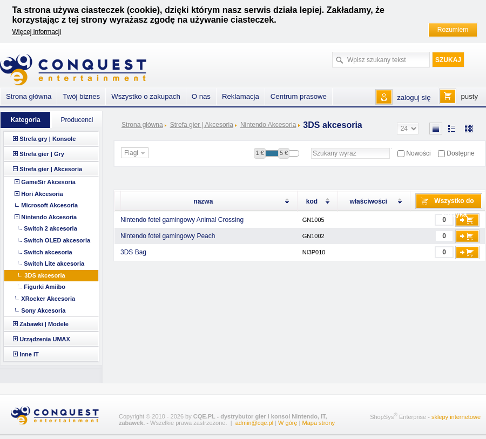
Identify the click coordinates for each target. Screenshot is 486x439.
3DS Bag (133, 252)
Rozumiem (452, 29)
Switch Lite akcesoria (54, 263)
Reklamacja (240, 96)
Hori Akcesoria (42, 194)
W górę (287, 423)
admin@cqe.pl (254, 423)
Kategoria (25, 120)
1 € (259, 153)
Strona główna (142, 125)
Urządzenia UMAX (44, 339)
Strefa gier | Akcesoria (201, 125)
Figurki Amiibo (44, 286)
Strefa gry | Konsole (47, 139)
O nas (201, 96)
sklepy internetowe (456, 417)
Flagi (135, 153)
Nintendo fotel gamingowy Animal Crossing (182, 220)
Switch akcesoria (48, 252)
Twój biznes (81, 96)
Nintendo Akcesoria (268, 125)
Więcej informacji (37, 32)
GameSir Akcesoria (48, 182)
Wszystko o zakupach (145, 96)
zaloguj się (413, 97)
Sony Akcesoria (43, 310)
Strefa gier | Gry (41, 154)
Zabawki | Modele (44, 324)
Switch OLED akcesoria (57, 240)
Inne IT (28, 354)
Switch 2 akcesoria (50, 228)
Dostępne (460, 153)
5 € (284, 153)
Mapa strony (318, 423)
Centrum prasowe (299, 96)
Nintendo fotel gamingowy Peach (167, 236)
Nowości (418, 153)
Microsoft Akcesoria (49, 205)
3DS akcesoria (44, 275)
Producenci (76, 120)
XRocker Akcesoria (48, 298)
